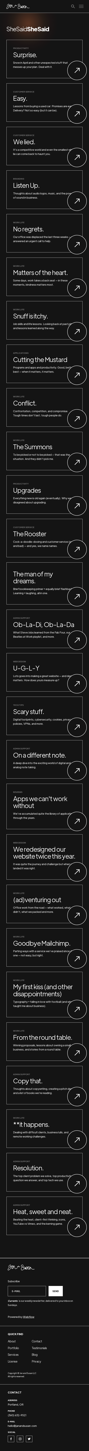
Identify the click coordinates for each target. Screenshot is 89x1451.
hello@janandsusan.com (22, 1425)
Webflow (28, 1317)
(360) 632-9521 (17, 1415)
